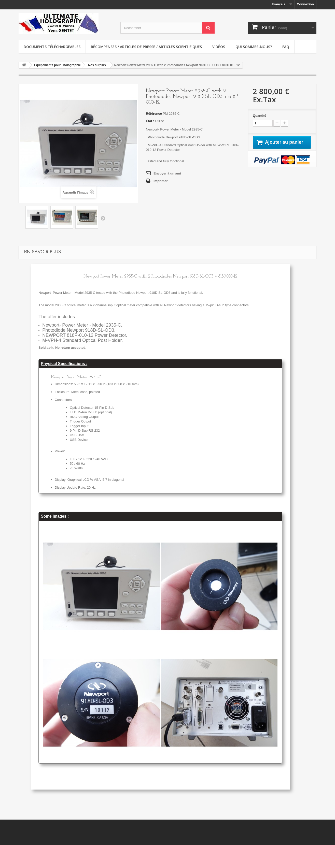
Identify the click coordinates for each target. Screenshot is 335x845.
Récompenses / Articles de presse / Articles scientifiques (146, 46)
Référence (154, 113)
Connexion (305, 4)
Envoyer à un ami (167, 173)
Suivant (102, 218)
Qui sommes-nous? (253, 46)
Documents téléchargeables (52, 46)
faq (285, 46)
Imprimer (160, 181)
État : (150, 121)
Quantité (259, 116)
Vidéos (218, 46)
